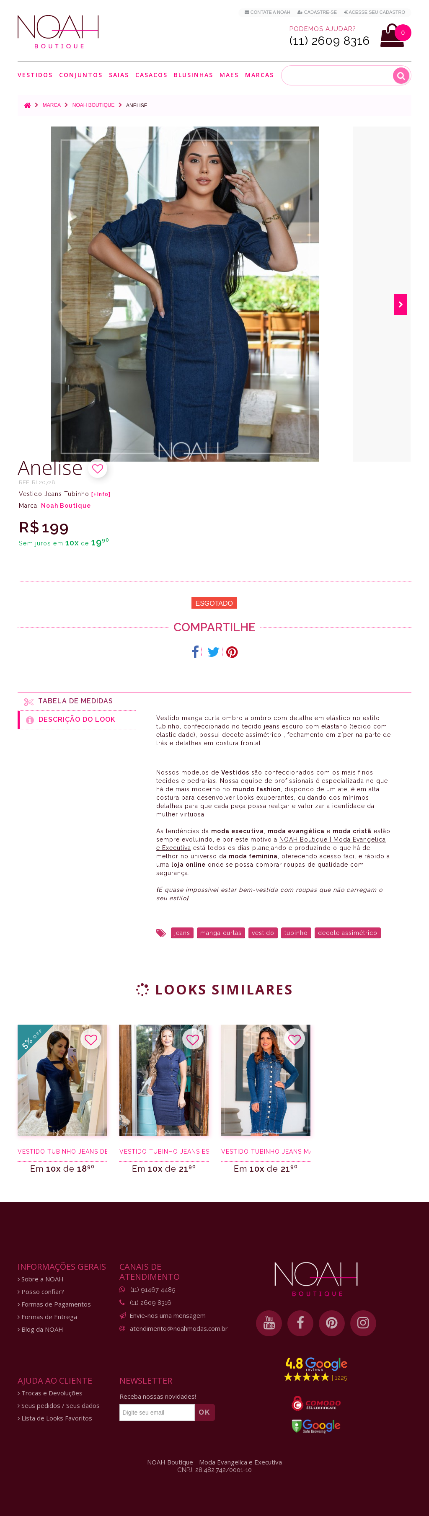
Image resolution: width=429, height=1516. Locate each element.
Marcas (259, 75)
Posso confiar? (41, 1292)
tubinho (296, 933)
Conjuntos (81, 75)
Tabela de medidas (68, 701)
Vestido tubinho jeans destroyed (62, 1151)
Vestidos (35, 75)
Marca (52, 105)
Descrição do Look (70, 720)
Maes (229, 75)
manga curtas (221, 933)
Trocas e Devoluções (50, 1393)
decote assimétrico (347, 933)
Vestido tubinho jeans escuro (164, 1151)
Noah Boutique (93, 105)
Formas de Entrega (47, 1317)
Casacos (151, 75)
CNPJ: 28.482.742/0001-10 (214, 1470)
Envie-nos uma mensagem (167, 1315)
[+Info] (101, 494)
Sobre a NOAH (41, 1279)
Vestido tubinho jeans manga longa (265, 1151)
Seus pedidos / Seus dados (59, 1406)
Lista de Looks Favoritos (55, 1418)
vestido (263, 933)
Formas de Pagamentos (54, 1304)
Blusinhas (193, 75)
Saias (119, 75)
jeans (182, 933)
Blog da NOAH (40, 1329)
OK (205, 1412)
